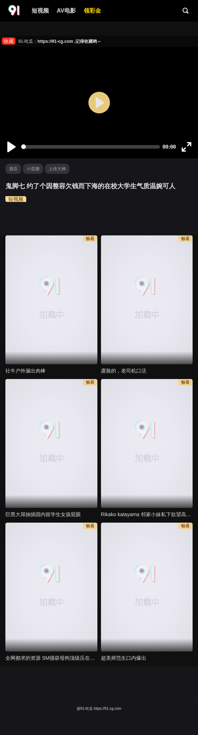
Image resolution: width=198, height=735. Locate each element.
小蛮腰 (33, 168)
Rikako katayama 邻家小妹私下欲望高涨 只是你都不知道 (147, 514)
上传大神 (57, 168)
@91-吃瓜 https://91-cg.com (99, 709)
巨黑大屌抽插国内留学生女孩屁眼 (43, 514)
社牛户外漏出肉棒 (25, 371)
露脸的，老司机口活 (123, 371)
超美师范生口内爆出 (123, 658)
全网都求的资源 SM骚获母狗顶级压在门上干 (51, 658)
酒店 (13, 168)
